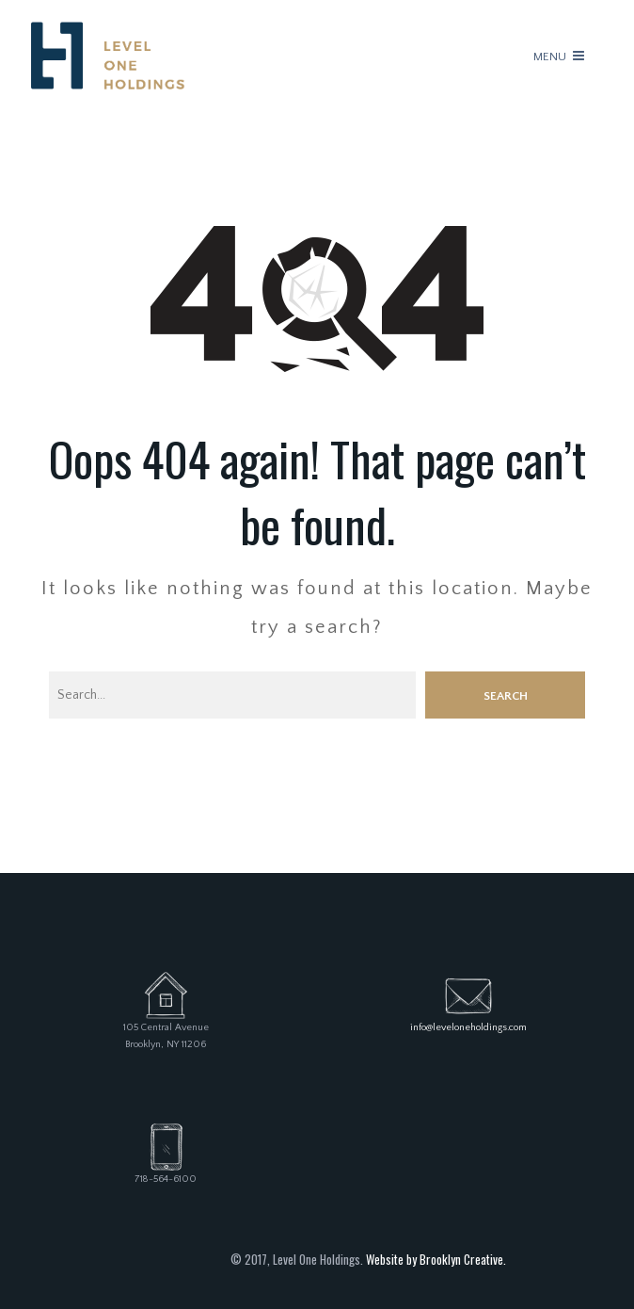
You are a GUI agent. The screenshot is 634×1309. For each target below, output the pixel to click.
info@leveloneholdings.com (468, 1027)
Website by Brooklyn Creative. (436, 1259)
